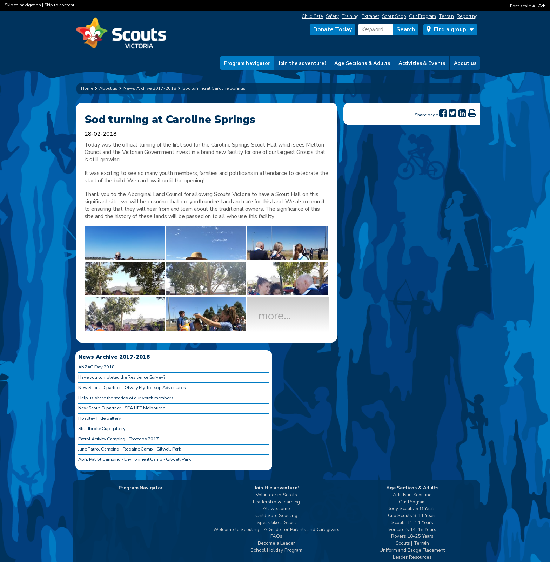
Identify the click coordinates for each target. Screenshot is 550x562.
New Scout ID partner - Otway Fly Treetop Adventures (132, 388)
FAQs (276, 536)
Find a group (450, 29)
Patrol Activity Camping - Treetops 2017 (118, 439)
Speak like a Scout (276, 523)
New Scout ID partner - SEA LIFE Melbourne (121, 408)
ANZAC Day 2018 (96, 367)
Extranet (370, 16)
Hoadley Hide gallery (99, 418)
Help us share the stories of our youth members (126, 398)
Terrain (446, 16)
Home (87, 88)
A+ (541, 5)
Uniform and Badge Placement (412, 550)
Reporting (467, 16)
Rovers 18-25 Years (412, 536)
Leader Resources (412, 557)
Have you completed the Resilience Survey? (121, 377)
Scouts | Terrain (412, 543)
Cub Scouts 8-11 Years (412, 516)
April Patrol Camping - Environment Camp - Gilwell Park (134, 459)
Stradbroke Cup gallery (101, 429)
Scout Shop (394, 16)
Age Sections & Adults (362, 63)
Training (350, 16)
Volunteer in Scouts (276, 495)
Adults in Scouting (412, 495)
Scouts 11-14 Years (412, 523)
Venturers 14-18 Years (412, 530)
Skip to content (59, 5)
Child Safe (312, 16)
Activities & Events (421, 63)
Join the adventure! (302, 63)
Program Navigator (247, 63)
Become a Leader (276, 543)
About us (465, 63)
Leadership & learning (276, 502)
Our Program (422, 16)
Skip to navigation (23, 5)
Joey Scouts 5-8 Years (412, 509)
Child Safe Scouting (276, 516)
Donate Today (332, 29)
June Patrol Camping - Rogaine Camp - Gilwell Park (129, 449)
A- (534, 6)
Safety (332, 16)
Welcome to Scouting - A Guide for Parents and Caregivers (276, 530)
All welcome (276, 509)
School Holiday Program (276, 550)
